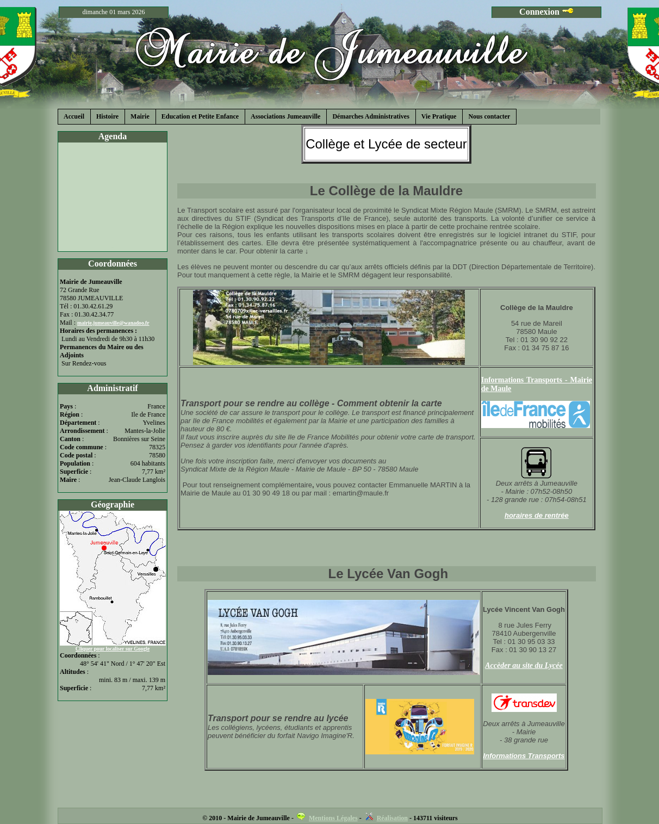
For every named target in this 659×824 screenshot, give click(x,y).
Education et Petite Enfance (200, 116)
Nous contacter (489, 116)
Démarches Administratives (370, 116)
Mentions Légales (333, 818)
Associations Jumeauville (285, 116)
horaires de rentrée (537, 515)
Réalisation (392, 818)
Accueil (74, 116)
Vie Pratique (439, 116)
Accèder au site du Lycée (524, 665)
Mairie (140, 116)
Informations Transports (523, 756)
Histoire (107, 116)
